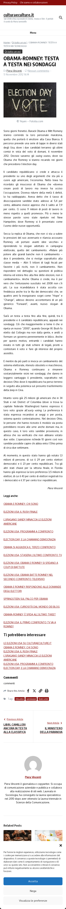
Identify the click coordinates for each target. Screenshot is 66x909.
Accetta (33, 881)
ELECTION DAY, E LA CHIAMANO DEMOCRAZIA (30, 539)
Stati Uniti (43, 698)
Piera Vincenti (14, 70)
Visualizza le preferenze (33, 900)
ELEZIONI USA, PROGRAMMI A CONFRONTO (28, 531)
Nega (33, 891)
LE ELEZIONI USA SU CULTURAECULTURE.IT (28, 643)
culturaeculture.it (19, 14)
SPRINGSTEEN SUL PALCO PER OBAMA (26, 598)
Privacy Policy (10, 2)
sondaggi (31, 698)
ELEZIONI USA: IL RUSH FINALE (20, 511)
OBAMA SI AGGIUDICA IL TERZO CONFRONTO (30, 547)
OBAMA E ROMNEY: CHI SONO (21, 503)
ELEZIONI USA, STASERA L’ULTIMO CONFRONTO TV (33, 555)
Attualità (19, 698)
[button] (60, 845)
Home (7, 42)
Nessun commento (38, 70)
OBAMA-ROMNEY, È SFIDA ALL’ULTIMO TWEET (30, 614)
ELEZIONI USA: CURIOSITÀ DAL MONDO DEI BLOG (32, 606)
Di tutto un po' (19, 42)
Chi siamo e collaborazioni (34, 2)
